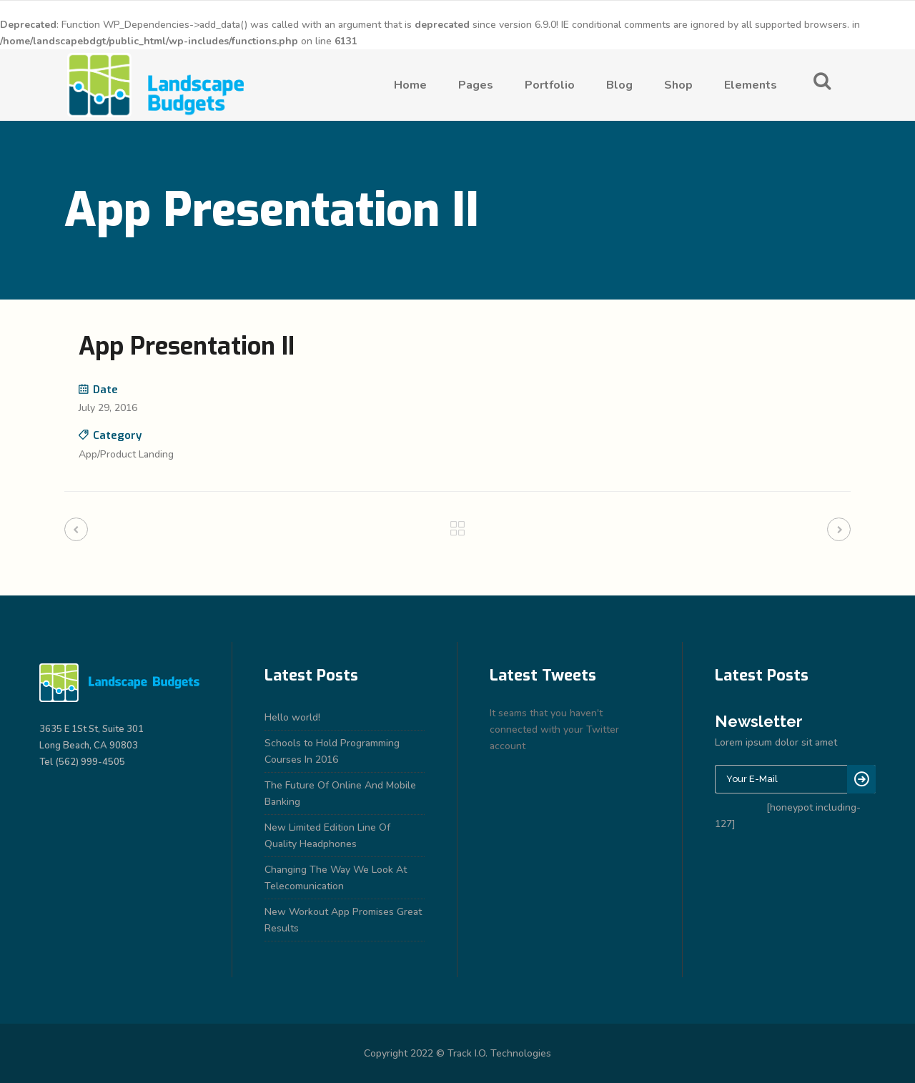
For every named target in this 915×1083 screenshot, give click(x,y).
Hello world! (292, 717)
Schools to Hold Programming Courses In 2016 (332, 751)
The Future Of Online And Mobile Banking (340, 793)
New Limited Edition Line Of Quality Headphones (327, 836)
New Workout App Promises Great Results (343, 920)
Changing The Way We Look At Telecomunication (335, 878)
